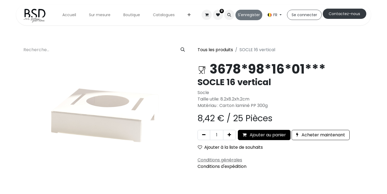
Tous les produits (215, 50)
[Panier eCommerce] (207, 15)
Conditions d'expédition (222, 166)
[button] (229, 15)
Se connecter (304, 15)
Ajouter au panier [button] (264, 135)
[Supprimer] (204, 135)
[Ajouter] (229, 135)
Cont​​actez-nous (344, 13)
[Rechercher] (182, 50)
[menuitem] (69, 15)
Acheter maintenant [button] (320, 135)
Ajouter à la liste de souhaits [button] (230, 147)
